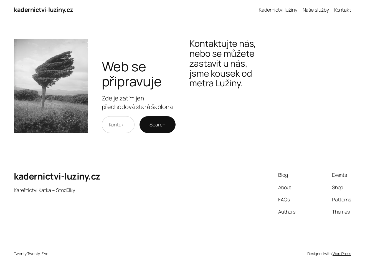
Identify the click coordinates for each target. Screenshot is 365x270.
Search (157, 124)
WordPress (342, 253)
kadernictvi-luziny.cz (43, 10)
